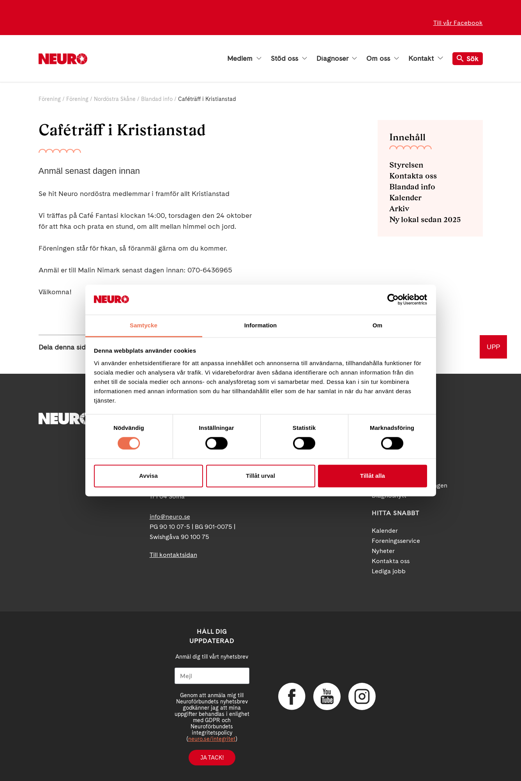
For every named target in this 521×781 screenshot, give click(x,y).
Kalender (405, 197)
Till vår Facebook (458, 23)
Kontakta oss (413, 175)
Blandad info (157, 99)
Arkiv (399, 208)
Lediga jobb (389, 571)
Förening (50, 99)
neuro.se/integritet (211, 739)
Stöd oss (289, 58)
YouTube (327, 696)
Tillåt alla (372, 475)
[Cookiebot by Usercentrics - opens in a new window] (393, 300)
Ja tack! (212, 757)
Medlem (244, 58)
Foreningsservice (396, 540)
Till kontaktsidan (173, 554)
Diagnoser (336, 58)
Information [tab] (260, 325)
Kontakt (425, 58)
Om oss (382, 58)
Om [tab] (377, 325)
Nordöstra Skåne (115, 99)
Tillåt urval (260, 475)
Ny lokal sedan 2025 (425, 219)
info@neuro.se (170, 516)
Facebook (292, 696)
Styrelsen (406, 165)
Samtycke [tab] (143, 325)
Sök (468, 59)
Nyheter (383, 551)
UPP (493, 347)
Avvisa (148, 475)
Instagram (362, 696)
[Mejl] (212, 676)
